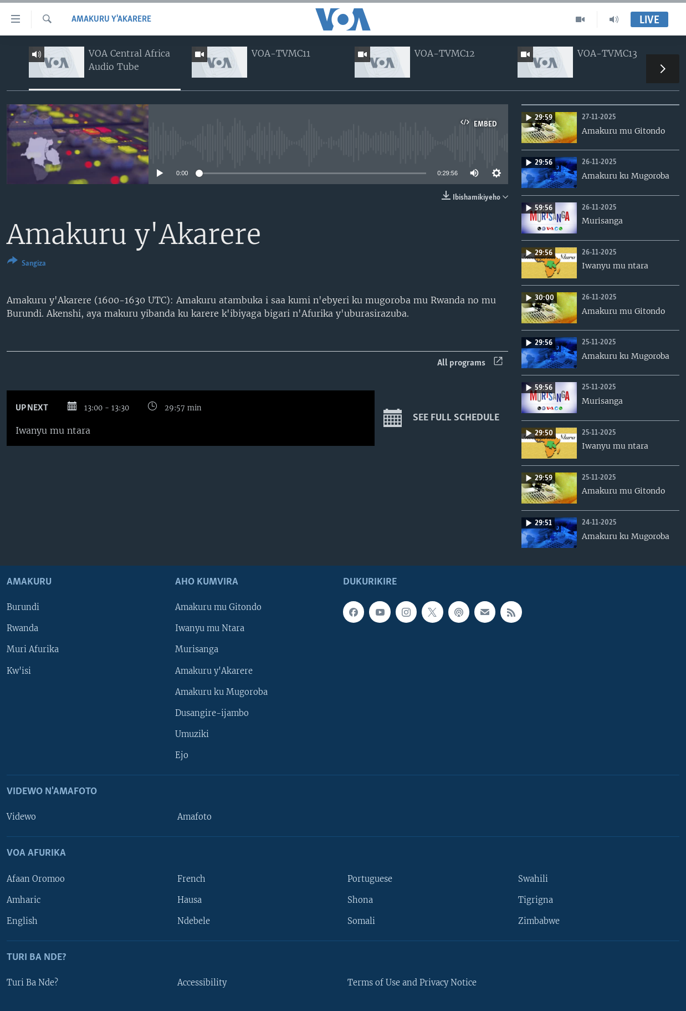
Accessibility (202, 983)
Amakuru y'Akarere (111, 19)
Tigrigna (535, 900)
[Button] (26, 264)
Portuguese (369, 879)
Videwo (21, 817)
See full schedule (441, 418)
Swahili (533, 879)
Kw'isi (19, 671)
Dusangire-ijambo (212, 713)
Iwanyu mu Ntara (209, 629)
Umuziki (192, 734)
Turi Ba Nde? (32, 983)
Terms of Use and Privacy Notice (412, 983)
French (191, 879)
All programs (470, 363)
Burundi (23, 608)
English (22, 921)
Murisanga (196, 650)
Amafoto (194, 817)
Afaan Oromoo (36, 879)
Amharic (23, 900)
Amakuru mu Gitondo (218, 608)
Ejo (181, 755)
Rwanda (22, 629)
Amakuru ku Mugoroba (221, 692)
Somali (361, 921)
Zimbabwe (539, 921)
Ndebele (193, 921)
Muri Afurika (33, 650)
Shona (360, 900)
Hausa (189, 900)
